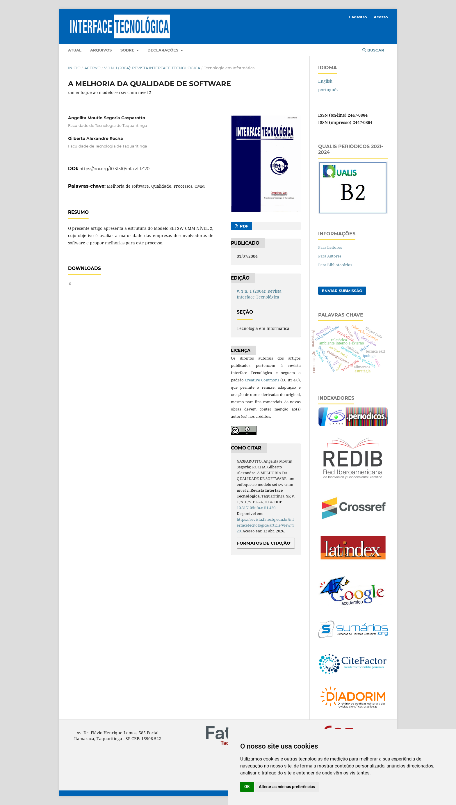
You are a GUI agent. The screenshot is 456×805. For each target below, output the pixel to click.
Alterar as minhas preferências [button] (287, 786)
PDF (243, 226)
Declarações (163, 50)
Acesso (381, 17)
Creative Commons (262, 380)
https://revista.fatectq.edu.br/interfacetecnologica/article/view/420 (265, 525)
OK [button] (247, 786)
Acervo (92, 67)
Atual (74, 50)
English (325, 81)
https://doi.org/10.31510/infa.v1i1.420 (114, 168)
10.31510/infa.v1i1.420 (256, 507)
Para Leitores (330, 247)
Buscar (373, 50)
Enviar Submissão (342, 290)
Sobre (128, 50)
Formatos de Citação (263, 543)
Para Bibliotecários (335, 264)
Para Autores (329, 256)
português (328, 90)
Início (74, 67)
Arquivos (101, 50)
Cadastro (358, 17)
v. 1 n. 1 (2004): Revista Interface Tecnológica (152, 67)
